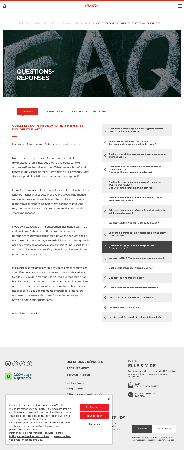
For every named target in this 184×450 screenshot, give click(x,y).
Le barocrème (54, 111)
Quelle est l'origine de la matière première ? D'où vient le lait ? (128, 23)
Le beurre (77, 111)
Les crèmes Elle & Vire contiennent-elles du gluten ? (134, 258)
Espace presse (78, 374)
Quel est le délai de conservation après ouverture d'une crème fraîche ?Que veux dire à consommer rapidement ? (132, 185)
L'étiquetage (98, 111)
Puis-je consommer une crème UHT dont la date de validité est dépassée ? (133, 199)
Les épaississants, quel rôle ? (121, 307)
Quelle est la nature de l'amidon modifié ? (128, 268)
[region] (59, 419)
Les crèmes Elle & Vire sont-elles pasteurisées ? (131, 223)
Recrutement (78, 368)
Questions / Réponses (85, 362)
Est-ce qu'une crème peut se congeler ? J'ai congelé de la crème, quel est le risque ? (130, 142)
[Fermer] (109, 399)
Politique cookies (75, 388)
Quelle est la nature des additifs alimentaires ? (131, 287)
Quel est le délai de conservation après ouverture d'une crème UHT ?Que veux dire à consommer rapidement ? (132, 169)
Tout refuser (94, 415)
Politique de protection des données (85, 394)
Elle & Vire (36, 23)
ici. (37, 313)
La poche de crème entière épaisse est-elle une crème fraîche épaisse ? (135, 234)
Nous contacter (51, 23)
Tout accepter (94, 407)
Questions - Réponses (73, 23)
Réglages (94, 424)
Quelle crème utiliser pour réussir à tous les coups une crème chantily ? (135, 155)
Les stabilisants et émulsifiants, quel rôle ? (128, 297)
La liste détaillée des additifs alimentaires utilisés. (132, 317)
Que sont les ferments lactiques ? (124, 278)
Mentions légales (75, 383)
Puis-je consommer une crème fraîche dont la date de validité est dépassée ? (135, 211)
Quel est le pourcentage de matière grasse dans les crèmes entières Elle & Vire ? (133, 130)
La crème (89, 23)
